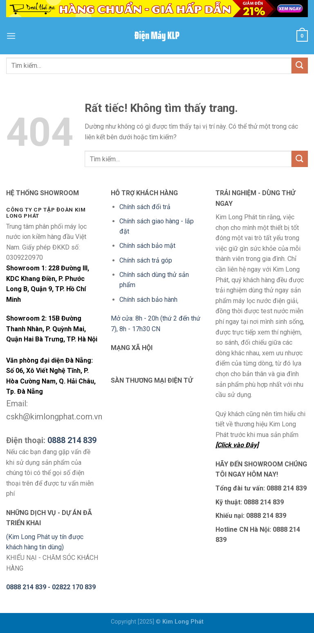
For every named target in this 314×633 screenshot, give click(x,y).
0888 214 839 (71, 440)
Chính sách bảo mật (147, 246)
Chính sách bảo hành (148, 299)
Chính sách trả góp (145, 260)
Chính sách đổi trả (144, 207)
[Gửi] (300, 66)
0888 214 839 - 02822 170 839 (51, 587)
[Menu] (11, 36)
